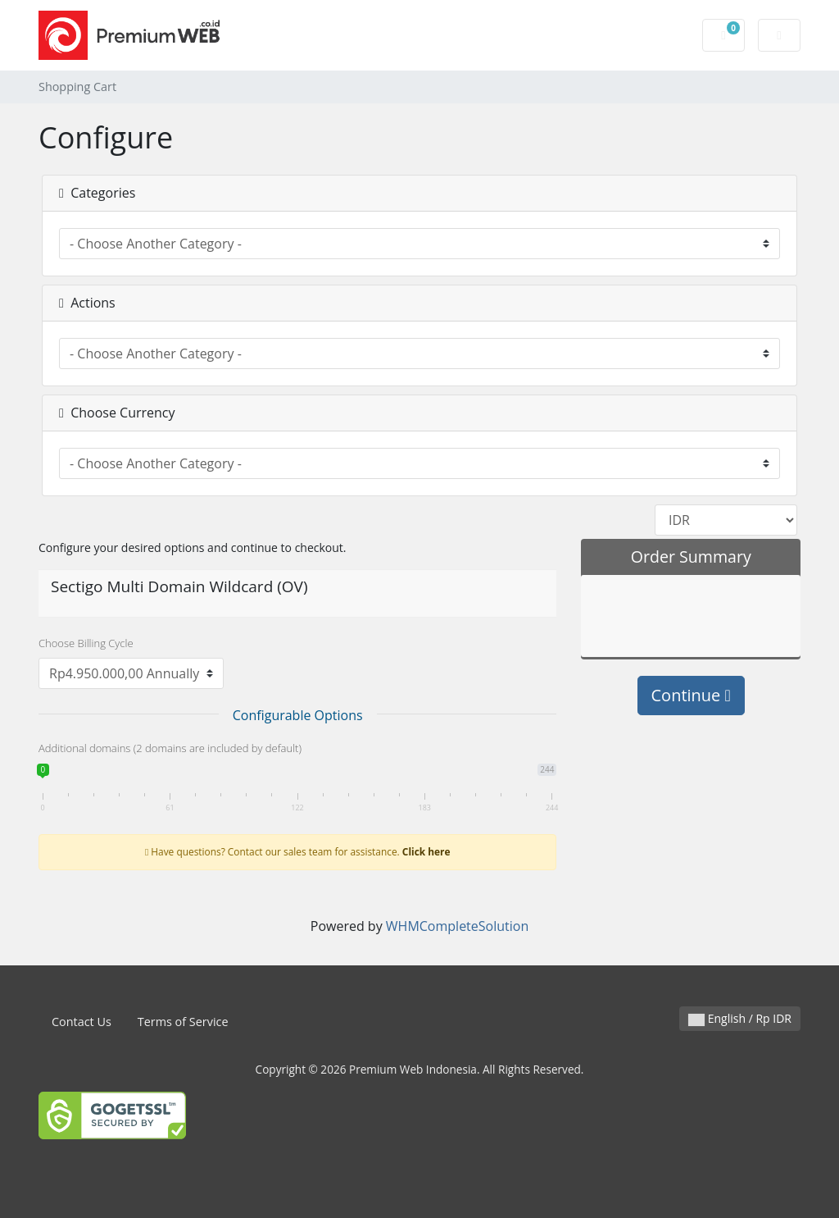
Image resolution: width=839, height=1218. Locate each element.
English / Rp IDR (739, 1018)
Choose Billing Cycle (86, 643)
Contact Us (81, 1021)
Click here (426, 851)
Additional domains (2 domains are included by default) (170, 748)
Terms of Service (183, 1021)
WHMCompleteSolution (457, 926)
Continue (691, 695)
